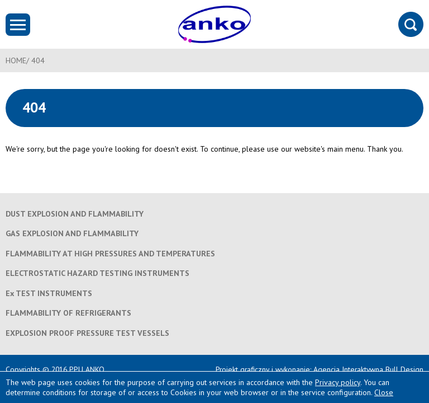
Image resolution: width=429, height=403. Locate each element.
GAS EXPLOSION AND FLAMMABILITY (72, 233)
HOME (16, 60)
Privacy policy (337, 382)
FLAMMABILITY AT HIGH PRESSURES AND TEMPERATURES (110, 254)
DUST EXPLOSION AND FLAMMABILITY (75, 214)
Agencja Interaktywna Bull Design (368, 369)
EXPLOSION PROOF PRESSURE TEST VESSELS (87, 333)
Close (383, 392)
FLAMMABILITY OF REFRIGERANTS (68, 313)
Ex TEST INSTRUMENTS (49, 293)
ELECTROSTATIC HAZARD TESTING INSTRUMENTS (97, 273)
